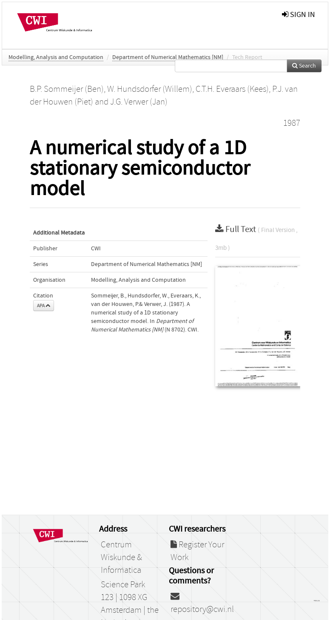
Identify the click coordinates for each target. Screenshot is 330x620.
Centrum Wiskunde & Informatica (121, 557)
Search (304, 65)
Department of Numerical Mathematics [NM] (167, 57)
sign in (298, 14)
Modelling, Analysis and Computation (56, 57)
